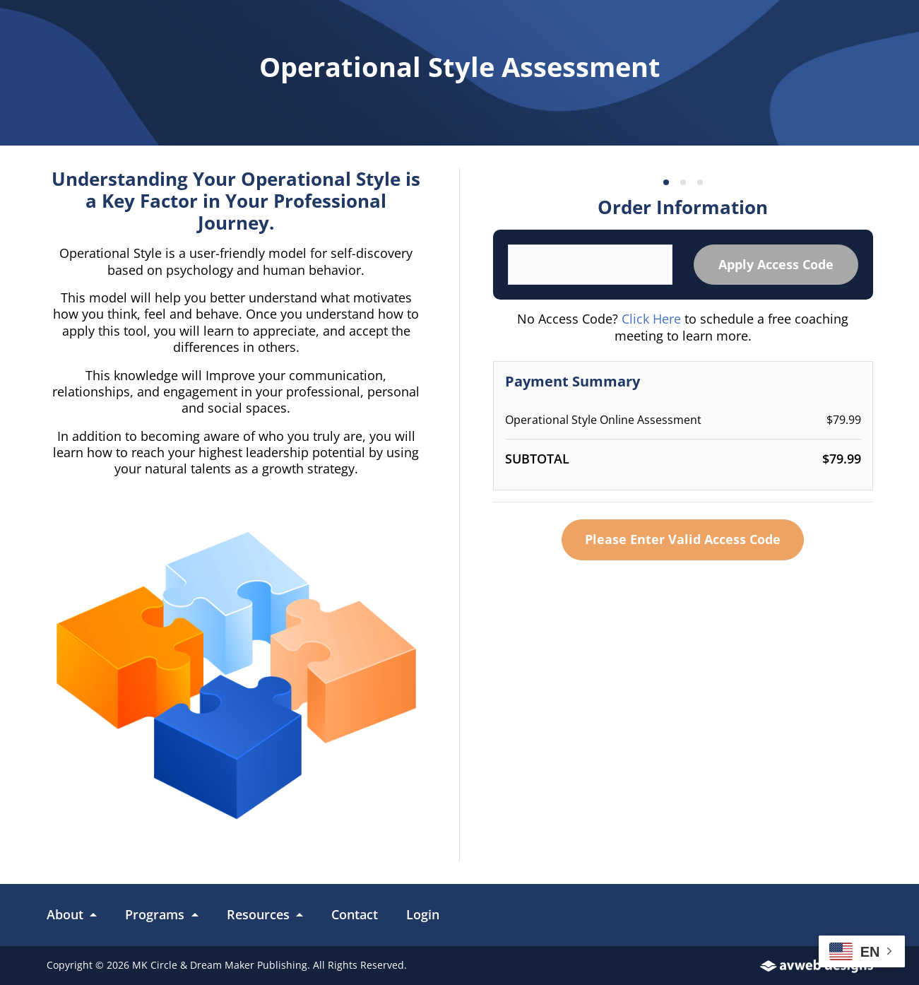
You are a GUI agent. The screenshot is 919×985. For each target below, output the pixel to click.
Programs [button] (156, 914)
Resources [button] (260, 914)
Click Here (651, 318)
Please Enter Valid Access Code (683, 539)
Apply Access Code (776, 264)
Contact (354, 914)
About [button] (67, 914)
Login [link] (422, 914)
